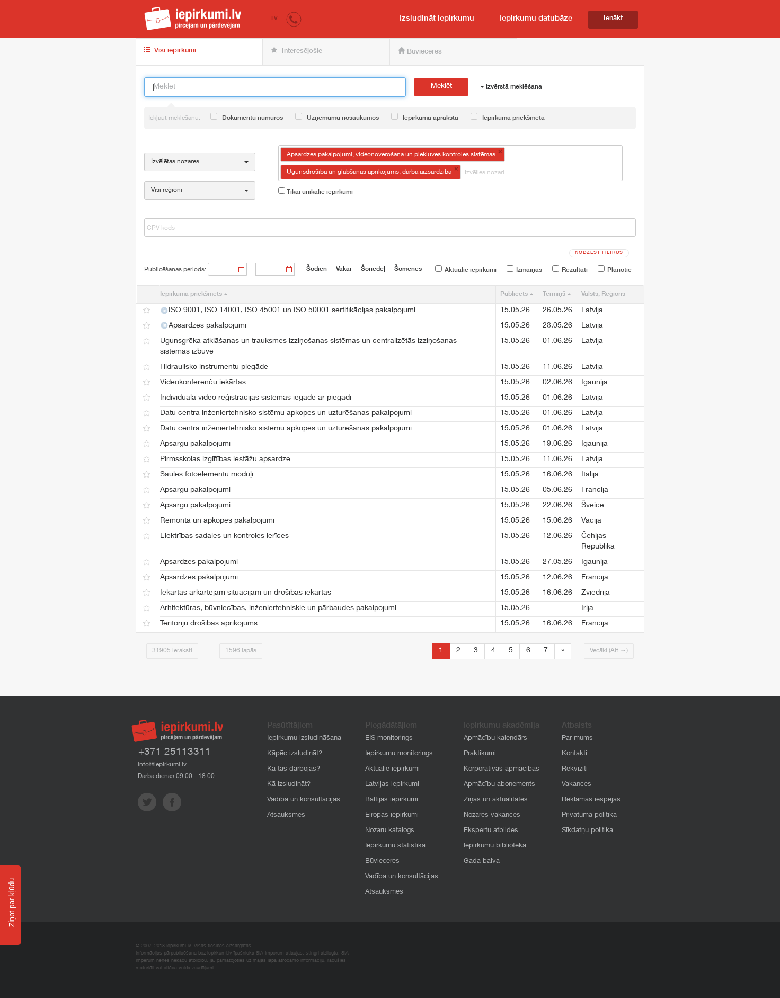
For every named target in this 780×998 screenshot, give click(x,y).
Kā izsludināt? (289, 784)
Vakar (344, 269)
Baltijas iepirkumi (391, 800)
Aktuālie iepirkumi (466, 269)
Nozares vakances (492, 815)
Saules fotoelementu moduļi (206, 475)
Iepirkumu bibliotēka (495, 846)
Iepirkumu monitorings (399, 753)
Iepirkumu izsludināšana (304, 738)
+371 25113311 (174, 752)
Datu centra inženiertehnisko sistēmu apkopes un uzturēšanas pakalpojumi (286, 413)
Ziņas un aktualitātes (496, 800)
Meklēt (441, 86)
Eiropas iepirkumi (392, 815)
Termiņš (557, 294)
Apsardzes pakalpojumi (203, 325)
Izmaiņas (524, 269)
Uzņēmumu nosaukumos (337, 117)
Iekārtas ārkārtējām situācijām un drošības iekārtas (245, 593)
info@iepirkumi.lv (162, 765)
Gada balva (482, 861)
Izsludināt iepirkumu (437, 19)
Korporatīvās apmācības (501, 769)
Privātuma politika (589, 815)
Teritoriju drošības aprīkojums (209, 624)
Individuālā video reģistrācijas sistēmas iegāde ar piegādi (255, 398)
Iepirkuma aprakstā (424, 117)
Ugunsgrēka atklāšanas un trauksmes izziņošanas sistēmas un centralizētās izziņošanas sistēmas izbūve (308, 347)
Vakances (576, 784)
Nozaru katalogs (389, 830)
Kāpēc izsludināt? (294, 753)
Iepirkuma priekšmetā (508, 117)
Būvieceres (420, 51)
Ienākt (613, 18)
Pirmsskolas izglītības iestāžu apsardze (225, 459)
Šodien (316, 269)
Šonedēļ (373, 269)
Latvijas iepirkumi (392, 784)
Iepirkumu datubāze (536, 19)
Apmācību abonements (499, 784)
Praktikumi (480, 753)
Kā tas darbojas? (293, 769)
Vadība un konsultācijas (303, 800)
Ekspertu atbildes (491, 830)
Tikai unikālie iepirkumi (315, 191)
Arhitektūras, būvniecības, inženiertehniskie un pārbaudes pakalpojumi (278, 608)
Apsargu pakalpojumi (195, 444)
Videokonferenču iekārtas (203, 382)
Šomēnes (408, 269)
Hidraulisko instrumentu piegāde (214, 367)
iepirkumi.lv (193, 18)
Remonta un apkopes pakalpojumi (217, 521)
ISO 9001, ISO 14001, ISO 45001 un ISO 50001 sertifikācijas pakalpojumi (287, 310)
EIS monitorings (389, 738)
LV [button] (274, 19)
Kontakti (574, 753)
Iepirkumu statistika (395, 846)
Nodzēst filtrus (599, 253)
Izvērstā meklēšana (511, 87)
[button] (294, 18)
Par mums (577, 738)
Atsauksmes (286, 815)
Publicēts (517, 294)
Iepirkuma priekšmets (194, 294)
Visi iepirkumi (170, 51)
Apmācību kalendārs (495, 738)
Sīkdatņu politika (587, 830)
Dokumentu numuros (246, 117)
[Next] (562, 651)
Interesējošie (296, 51)
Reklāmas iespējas (591, 800)
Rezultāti (570, 269)
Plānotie (615, 269)
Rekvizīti (575, 769)
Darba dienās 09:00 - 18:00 (176, 776)
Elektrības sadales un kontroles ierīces (224, 536)
